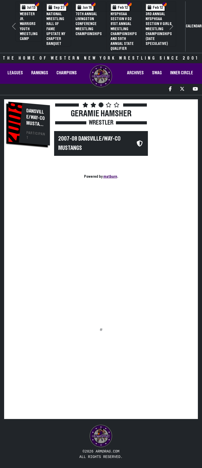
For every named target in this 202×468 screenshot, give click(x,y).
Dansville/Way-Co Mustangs (35, 120)
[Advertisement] (29, 237)
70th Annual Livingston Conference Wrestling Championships (88, 24)
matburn (110, 176)
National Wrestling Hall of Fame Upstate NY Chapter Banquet (55, 29)
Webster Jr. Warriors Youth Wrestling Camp (29, 26)
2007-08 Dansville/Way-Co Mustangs (89, 143)
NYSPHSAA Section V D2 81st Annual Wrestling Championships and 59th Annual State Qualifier (124, 31)
